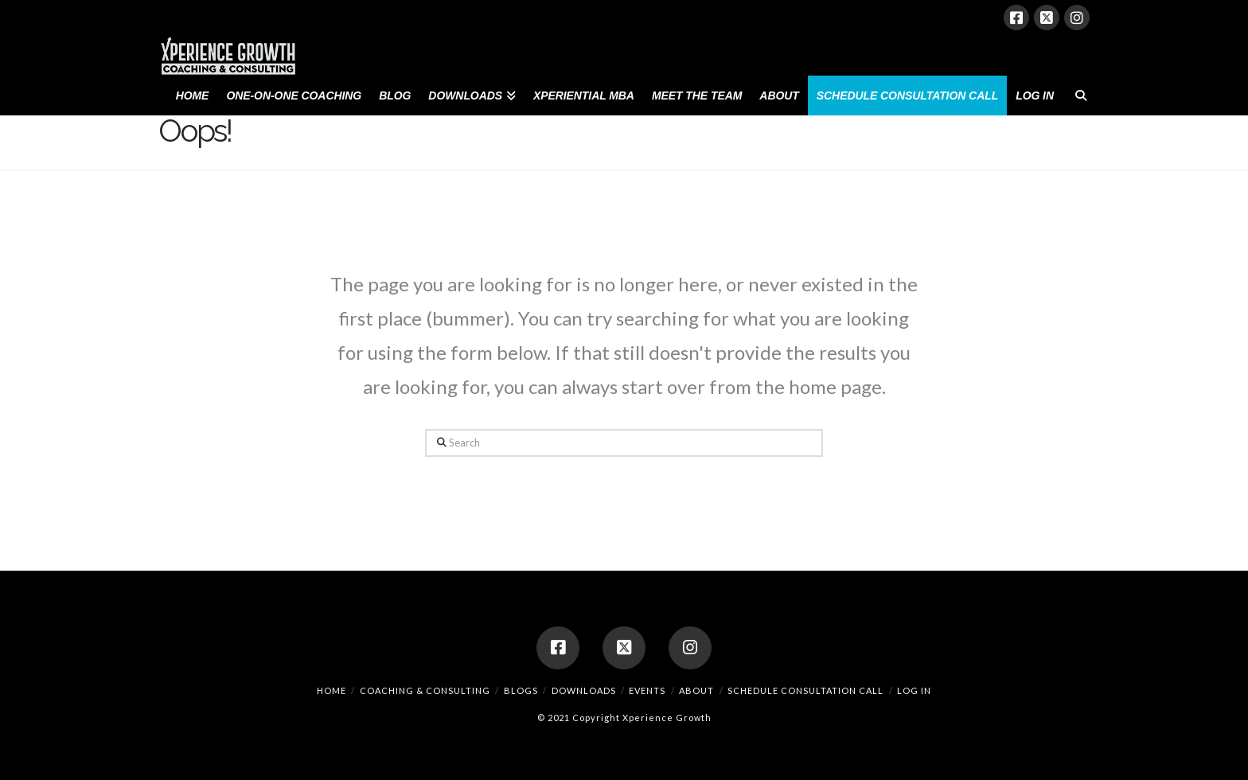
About (696, 690)
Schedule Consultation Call (805, 690)
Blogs (521, 690)
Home (331, 690)
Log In (914, 690)
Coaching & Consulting (425, 690)
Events (647, 690)
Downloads (584, 690)
